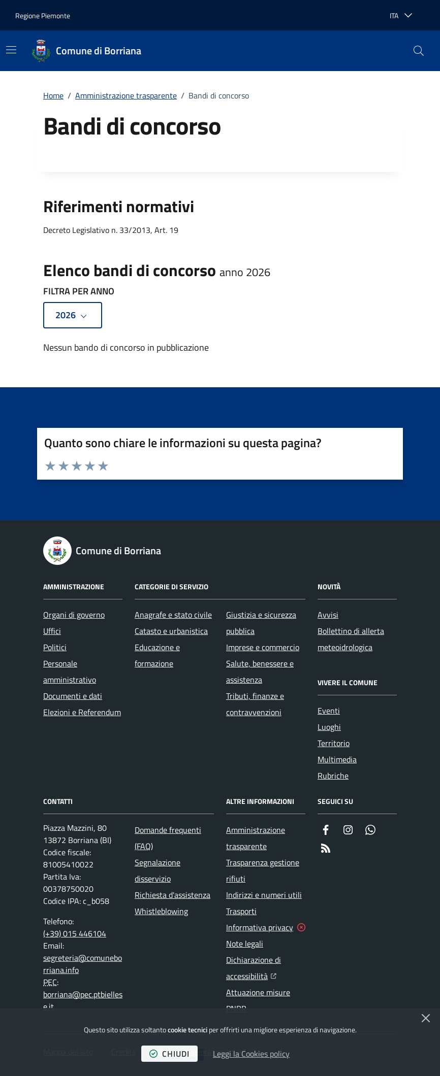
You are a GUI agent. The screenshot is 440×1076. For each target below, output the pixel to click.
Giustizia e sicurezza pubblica (261, 623)
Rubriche (333, 775)
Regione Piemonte (42, 15)
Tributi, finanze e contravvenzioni (255, 704)
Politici (55, 647)
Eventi (329, 710)
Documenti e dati (72, 696)
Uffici (52, 631)
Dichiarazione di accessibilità (265, 968)
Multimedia (337, 759)
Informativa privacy (259, 927)
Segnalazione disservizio (157, 870)
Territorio (334, 743)
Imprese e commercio (262, 647)
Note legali (244, 943)
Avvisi (328, 615)
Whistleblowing (161, 911)
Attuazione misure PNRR (258, 1000)
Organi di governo (74, 615)
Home (53, 95)
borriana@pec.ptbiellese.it (82, 1000)
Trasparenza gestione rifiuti (262, 870)
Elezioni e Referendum (82, 712)
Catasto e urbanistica (171, 631)
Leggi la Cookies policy (251, 1054)
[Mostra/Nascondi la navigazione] (11, 50)
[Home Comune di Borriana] (86, 50)
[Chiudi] (426, 1018)
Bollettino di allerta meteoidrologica (351, 639)
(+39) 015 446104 (74, 933)
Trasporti (241, 911)
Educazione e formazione (157, 655)
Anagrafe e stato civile (173, 615)
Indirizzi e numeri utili (264, 895)
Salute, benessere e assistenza (260, 671)
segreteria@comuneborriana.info (82, 964)
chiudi (169, 1054)
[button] (419, 51)
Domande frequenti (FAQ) (168, 838)
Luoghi (329, 727)
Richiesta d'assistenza (172, 895)
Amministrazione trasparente (126, 95)
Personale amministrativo (69, 671)
